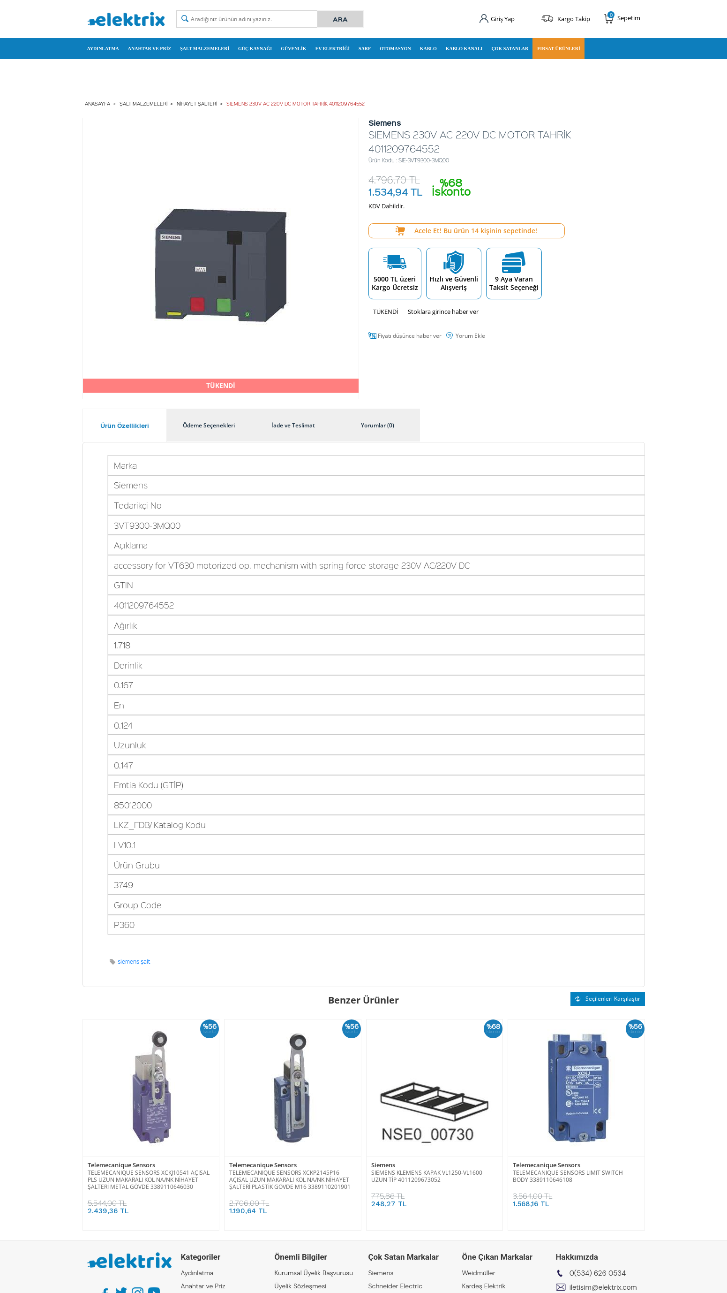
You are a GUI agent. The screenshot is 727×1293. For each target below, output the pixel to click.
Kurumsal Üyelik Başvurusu (314, 1273)
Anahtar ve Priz (149, 48)
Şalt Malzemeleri (204, 48)
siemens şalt (134, 961)
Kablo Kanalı (464, 48)
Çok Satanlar (509, 48)
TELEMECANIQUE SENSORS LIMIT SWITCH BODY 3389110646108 (568, 1176)
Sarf (365, 48)
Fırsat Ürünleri (558, 48)
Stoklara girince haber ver (443, 311)
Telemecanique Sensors (121, 1165)
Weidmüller (478, 1273)
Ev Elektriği (332, 48)
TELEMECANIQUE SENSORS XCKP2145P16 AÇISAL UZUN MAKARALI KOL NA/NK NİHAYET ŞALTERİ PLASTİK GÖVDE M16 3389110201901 (290, 1179)
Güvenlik (293, 48)
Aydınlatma (103, 48)
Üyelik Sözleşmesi (301, 1286)
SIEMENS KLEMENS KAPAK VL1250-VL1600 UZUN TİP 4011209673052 (426, 1176)
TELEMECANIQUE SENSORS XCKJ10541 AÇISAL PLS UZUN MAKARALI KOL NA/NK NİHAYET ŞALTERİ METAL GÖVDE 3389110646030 (149, 1179)
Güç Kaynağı (255, 48)
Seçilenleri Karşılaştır (607, 999)
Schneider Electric (395, 1286)
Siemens (383, 1165)
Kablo (428, 48)
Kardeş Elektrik (484, 1286)
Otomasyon (395, 48)
